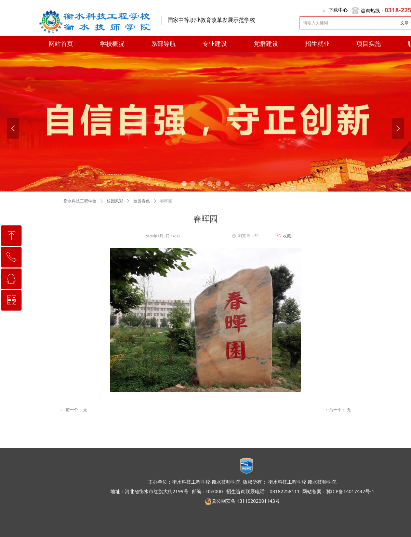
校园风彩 (115, 201)
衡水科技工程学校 (80, 201)
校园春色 (141, 201)
